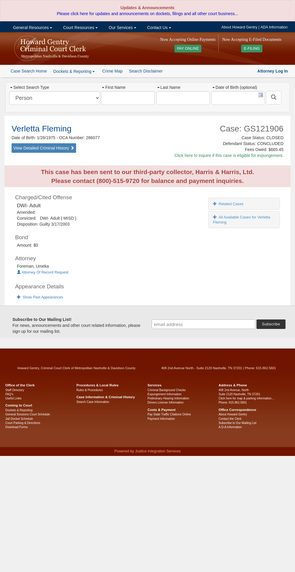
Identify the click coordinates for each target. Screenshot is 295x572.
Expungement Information (165, 394)
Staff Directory (14, 390)
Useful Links (13, 398)
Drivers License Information (166, 402)
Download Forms (16, 427)
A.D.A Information (230, 427)
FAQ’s (9, 394)
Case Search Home (29, 71)
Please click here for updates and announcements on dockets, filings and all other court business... (147, 13)
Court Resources (80, 27)
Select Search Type (29, 87)
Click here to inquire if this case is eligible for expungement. (228, 155)
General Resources (32, 27)
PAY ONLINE (188, 48)
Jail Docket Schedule (19, 418)
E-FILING (251, 48)
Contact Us (158, 27)
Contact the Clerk (230, 418)
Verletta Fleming (41, 128)
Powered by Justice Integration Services (147, 451)
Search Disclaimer (146, 71)
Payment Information (161, 418)
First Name (113, 87)
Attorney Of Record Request (42, 272)
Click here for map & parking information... (246, 398)
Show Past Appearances (40, 297)
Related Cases (228, 204)
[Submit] (273, 98)
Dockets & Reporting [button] (74, 71)
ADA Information (274, 27)
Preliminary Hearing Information (168, 398)
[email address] (203, 324)
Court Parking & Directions (22, 423)
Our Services (122, 27)
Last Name (169, 87)
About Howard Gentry (239, 27)
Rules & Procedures (89, 390)
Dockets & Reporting (19, 410)
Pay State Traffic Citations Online (169, 414)
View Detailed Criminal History (43, 148)
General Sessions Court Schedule (27, 414)
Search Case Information (92, 402)
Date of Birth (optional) (234, 87)
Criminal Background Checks (167, 390)
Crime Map (112, 71)
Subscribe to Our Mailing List (237, 423)
